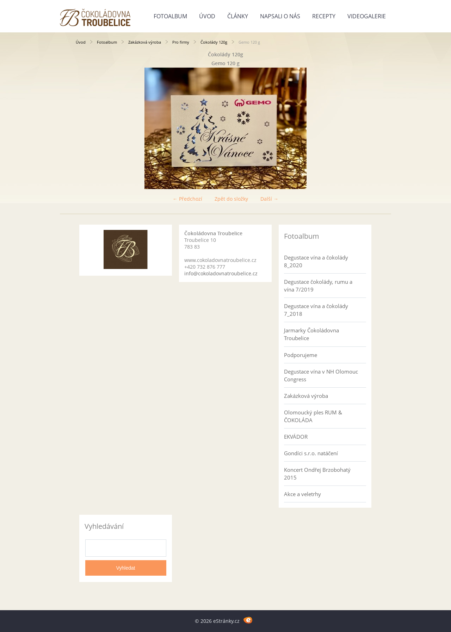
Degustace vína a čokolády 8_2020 (316, 261)
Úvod (207, 16)
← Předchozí (187, 198)
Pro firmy (180, 42)
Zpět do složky (231, 198)
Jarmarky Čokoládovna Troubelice (311, 334)
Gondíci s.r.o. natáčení (311, 453)
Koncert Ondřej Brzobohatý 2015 (317, 473)
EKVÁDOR (296, 436)
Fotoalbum (170, 16)
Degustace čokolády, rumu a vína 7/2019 (318, 285)
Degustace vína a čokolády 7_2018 (316, 309)
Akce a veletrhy (302, 494)
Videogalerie (366, 16)
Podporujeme (300, 354)
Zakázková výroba (144, 42)
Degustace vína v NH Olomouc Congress (321, 375)
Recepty (323, 16)
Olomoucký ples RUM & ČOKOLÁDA (313, 416)
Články (237, 16)
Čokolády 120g (213, 42)
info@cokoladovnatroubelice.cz (221, 273)
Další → (269, 198)
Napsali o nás (280, 16)
